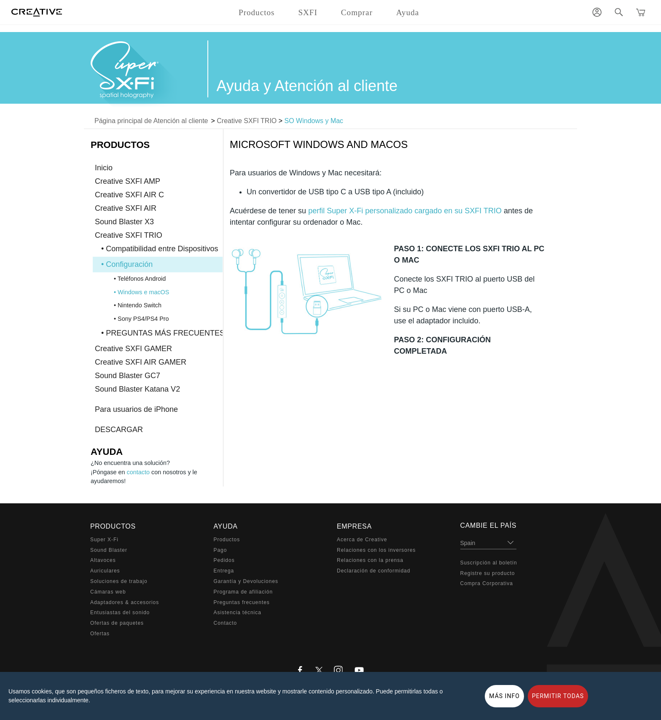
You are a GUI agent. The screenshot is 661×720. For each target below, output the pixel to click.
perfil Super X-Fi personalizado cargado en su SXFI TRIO (405, 211)
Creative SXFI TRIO (247, 120)
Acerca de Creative (362, 540)
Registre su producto (487, 573)
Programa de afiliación (243, 592)
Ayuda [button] (407, 12)
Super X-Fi (104, 540)
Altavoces (103, 560)
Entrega (224, 571)
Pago (220, 550)
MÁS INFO (504, 696)
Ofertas (100, 634)
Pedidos (224, 560)
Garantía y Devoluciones (246, 581)
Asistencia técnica (237, 612)
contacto (138, 472)
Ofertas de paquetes (117, 623)
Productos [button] (256, 12)
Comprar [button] (357, 12)
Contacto (225, 623)
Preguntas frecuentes (242, 602)
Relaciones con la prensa (370, 560)
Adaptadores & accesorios (124, 602)
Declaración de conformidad (373, 571)
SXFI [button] (307, 12)
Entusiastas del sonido (120, 612)
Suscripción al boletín (488, 563)
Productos (227, 540)
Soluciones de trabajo (119, 581)
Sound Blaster (108, 550)
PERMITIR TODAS (558, 696)
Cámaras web (108, 592)
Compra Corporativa (486, 583)
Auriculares (105, 571)
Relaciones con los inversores (376, 550)
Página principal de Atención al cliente (151, 120)
